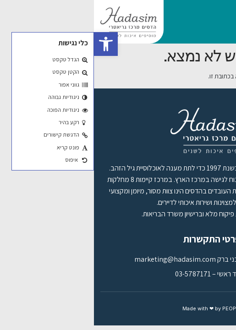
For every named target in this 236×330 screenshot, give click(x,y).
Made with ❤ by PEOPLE (118, 308)
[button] (12, 44)
